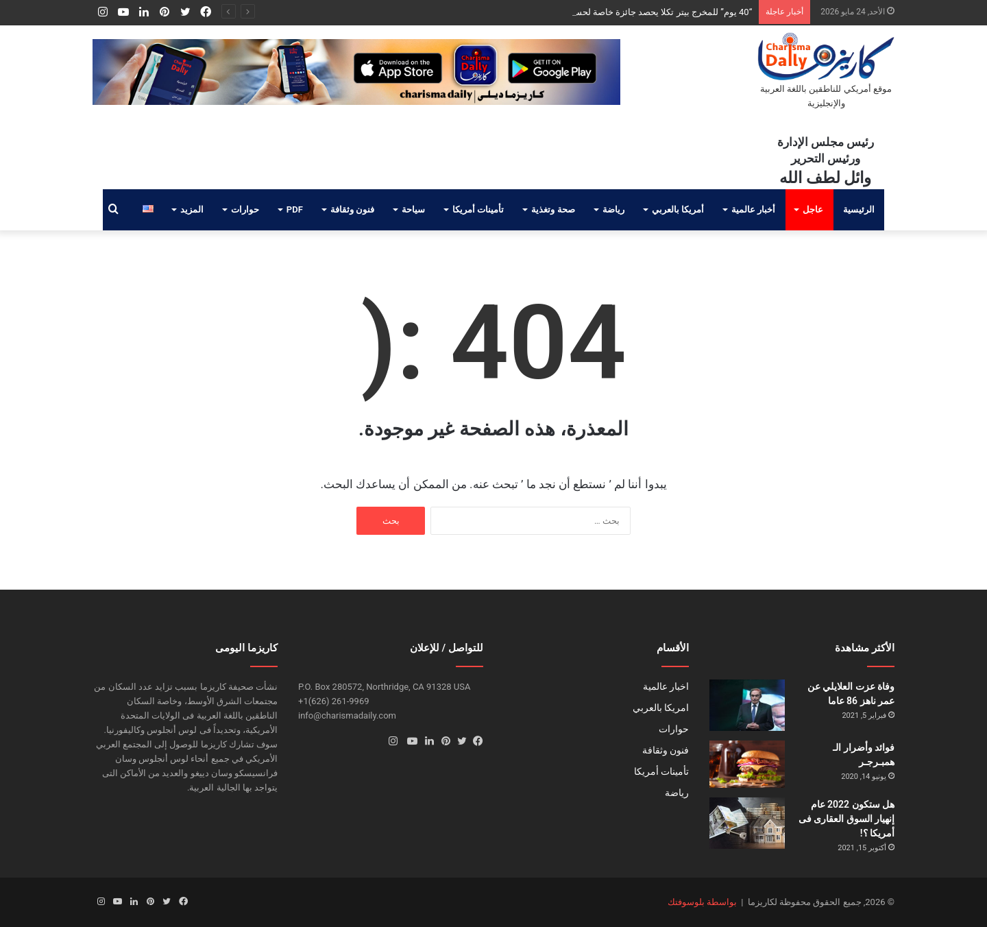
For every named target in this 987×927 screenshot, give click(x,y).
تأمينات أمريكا (478, 209)
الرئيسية (859, 209)
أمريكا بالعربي (678, 209)
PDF (295, 209)
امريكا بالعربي (661, 707)
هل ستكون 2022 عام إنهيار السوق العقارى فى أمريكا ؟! (846, 819)
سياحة (413, 209)
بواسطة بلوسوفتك (702, 902)
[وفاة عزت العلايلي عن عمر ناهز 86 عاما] (747, 705)
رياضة (613, 209)
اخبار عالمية (666, 686)
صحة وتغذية (552, 209)
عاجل (813, 209)
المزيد (192, 209)
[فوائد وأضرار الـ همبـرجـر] (747, 764)
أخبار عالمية (753, 209)
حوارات (245, 209)
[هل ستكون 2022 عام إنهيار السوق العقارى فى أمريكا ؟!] (747, 823)
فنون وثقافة (352, 209)
